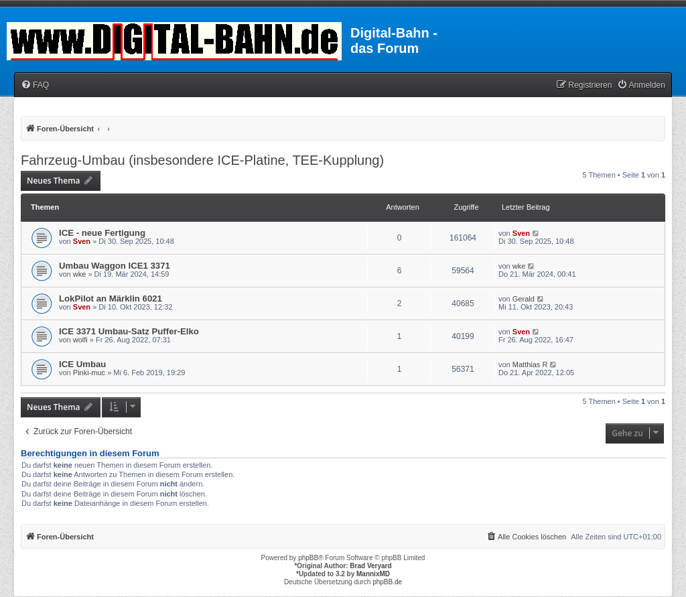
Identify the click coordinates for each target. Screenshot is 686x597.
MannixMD (373, 574)
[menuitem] (35, 85)
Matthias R (530, 364)
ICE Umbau (82, 364)
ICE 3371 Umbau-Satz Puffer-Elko (129, 331)
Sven (81, 241)
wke (79, 274)
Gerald (523, 299)
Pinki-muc (89, 373)
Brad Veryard (370, 566)
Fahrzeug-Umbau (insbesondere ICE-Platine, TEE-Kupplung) (202, 160)
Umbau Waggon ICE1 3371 (114, 266)
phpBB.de (387, 582)
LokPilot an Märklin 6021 (110, 298)
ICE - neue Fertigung (102, 233)
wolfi (80, 340)
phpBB (308, 557)
